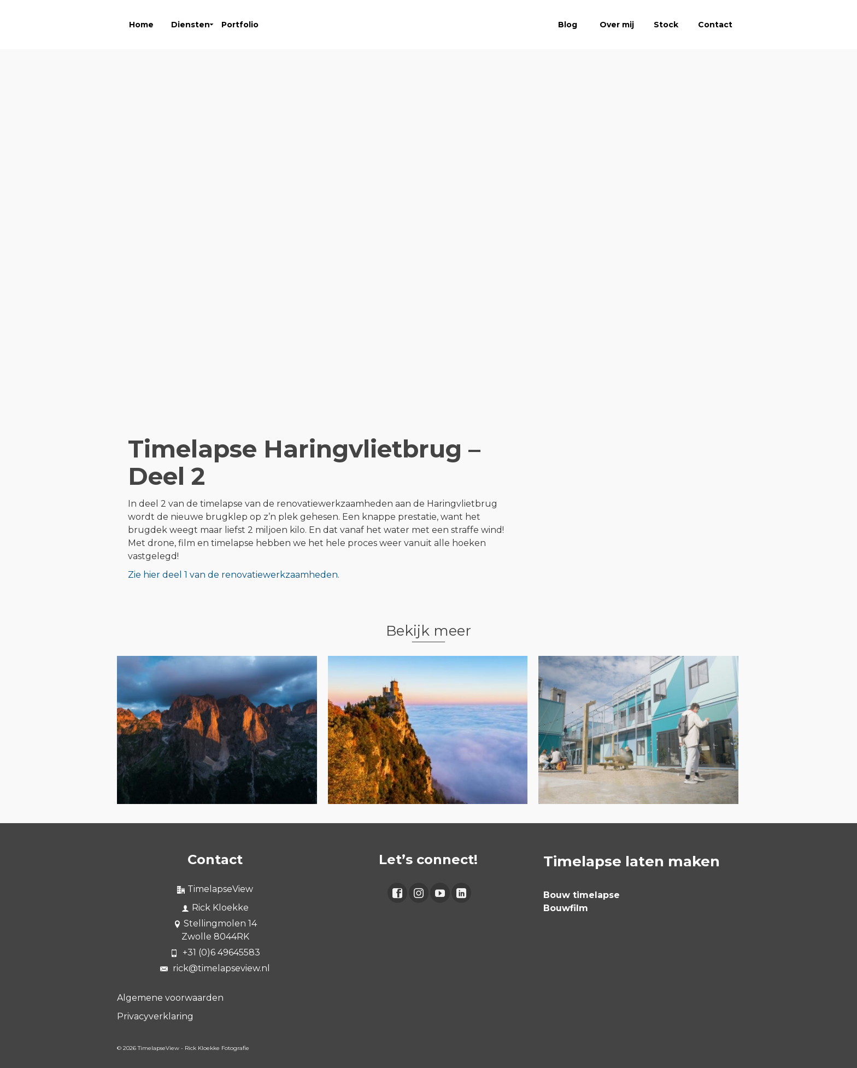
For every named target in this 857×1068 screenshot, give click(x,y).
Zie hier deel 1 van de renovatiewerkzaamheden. (233, 575)
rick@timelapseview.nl (215, 968)
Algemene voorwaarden (170, 998)
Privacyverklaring (155, 1016)
